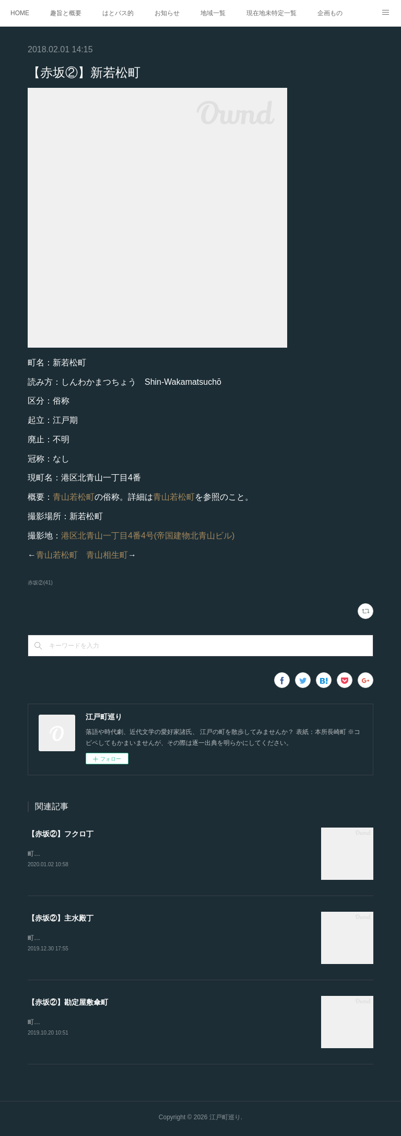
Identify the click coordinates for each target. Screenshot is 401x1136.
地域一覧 (213, 13)
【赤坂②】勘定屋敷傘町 (68, 1004)
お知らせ (167, 13)
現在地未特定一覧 (271, 13)
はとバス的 (118, 13)
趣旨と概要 (65, 13)
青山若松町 (74, 496)
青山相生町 (107, 554)
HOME (19, 13)
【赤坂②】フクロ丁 (60, 834)
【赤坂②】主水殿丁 (60, 918)
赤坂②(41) (40, 583)
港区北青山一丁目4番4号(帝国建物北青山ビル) (147, 535)
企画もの (330, 13)
